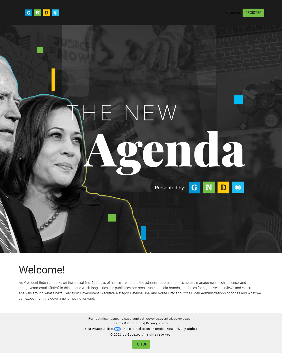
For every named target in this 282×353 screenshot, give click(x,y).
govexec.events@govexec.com (170, 318)
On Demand (231, 13)
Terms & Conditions (129, 323)
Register (253, 13)
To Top (141, 344)
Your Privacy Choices (103, 329)
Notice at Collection (136, 329)
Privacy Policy (157, 323)
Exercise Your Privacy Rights (174, 329)
